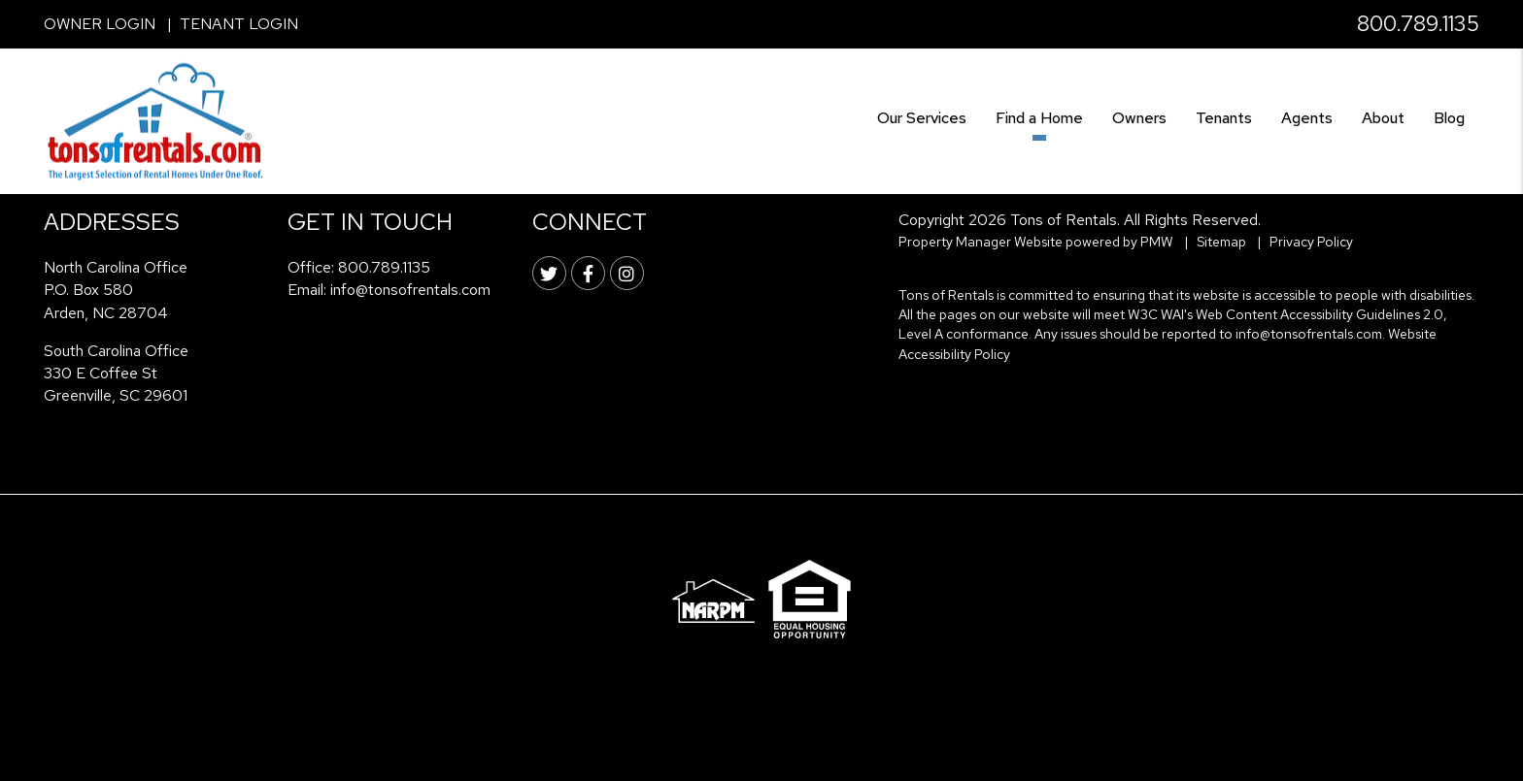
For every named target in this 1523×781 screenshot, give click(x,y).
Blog (1449, 118)
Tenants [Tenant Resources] (1224, 118)
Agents (1307, 118)
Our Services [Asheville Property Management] (921, 118)
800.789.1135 (1418, 24)
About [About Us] (1383, 118)
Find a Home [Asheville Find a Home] (1039, 118)
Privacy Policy (1311, 241)
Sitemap (1221, 241)
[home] (155, 120)
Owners (1139, 118)
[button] (549, 273)
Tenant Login (239, 24)
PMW (1156, 241)
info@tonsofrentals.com (410, 289)
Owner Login (99, 24)
